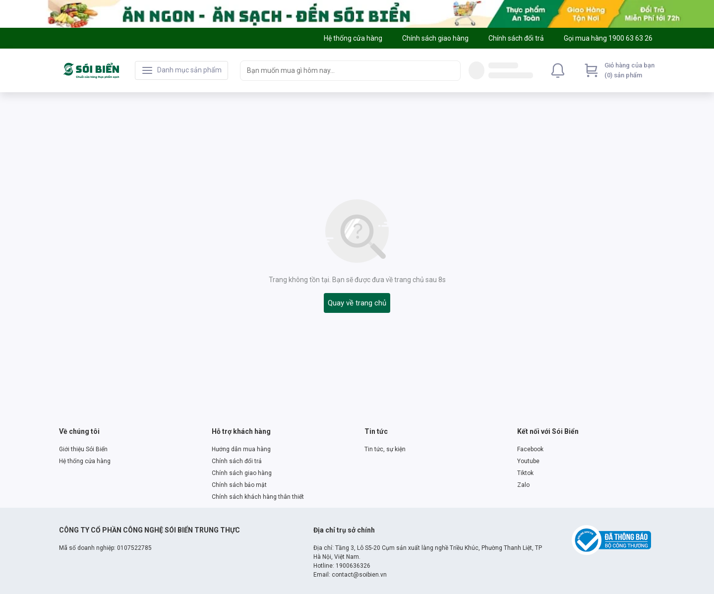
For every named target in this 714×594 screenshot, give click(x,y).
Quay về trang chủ (357, 303)
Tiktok (525, 473)
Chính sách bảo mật (239, 484)
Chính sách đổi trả (237, 461)
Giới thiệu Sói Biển (83, 449)
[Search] (451, 70)
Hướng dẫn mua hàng (241, 449)
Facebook (530, 449)
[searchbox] (341, 70)
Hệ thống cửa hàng (85, 461)
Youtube (528, 461)
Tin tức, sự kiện (385, 449)
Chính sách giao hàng (242, 473)
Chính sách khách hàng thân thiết (258, 496)
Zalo (523, 484)
